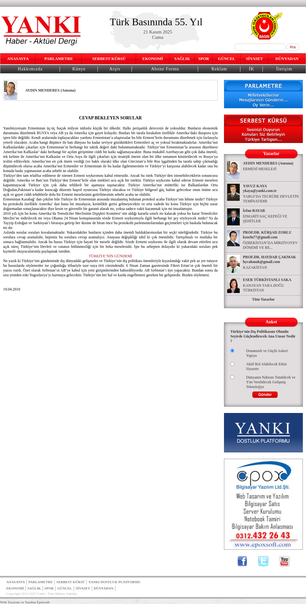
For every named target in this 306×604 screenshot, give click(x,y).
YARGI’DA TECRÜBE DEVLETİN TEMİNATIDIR (271, 198)
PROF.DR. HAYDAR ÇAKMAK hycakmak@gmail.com (269, 259)
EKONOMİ (152, 58)
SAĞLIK (182, 58)
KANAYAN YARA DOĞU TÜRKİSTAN (263, 287)
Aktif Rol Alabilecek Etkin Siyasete (266, 366)
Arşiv (115, 69)
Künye (78, 69)
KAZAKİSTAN (255, 267)
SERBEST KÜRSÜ (109, 58)
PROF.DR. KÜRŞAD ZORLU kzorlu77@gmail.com (267, 234)
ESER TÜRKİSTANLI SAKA (267, 280)
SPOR (203, 58)
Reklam (219, 69)
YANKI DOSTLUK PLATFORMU (114, 582)
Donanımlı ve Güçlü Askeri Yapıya (267, 353)
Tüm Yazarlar (263, 299)
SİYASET (254, 58)
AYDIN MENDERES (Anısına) (268, 163)
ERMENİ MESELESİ (259, 169)
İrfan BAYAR (254, 210)
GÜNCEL (226, 58)
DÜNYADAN (286, 58)
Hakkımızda (30, 69)
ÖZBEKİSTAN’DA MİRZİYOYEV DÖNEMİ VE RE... (270, 245)
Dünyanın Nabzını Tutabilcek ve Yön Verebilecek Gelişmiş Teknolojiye (270, 382)
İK (251, 69)
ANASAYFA (18, 58)
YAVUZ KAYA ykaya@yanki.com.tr (260, 188)
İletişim (284, 69)
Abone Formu (165, 69)
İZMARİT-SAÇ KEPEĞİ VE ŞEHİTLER (265, 218)
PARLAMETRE (58, 58)
